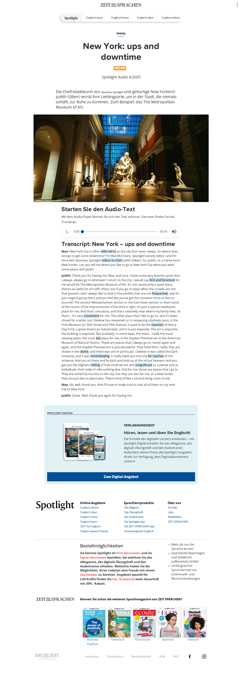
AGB (162, 656)
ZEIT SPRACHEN (178, 521)
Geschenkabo (89, 575)
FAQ (175, 656)
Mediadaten (175, 517)
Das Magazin (131, 507)
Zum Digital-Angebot (121, 476)
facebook (189, 656)
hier (114, 579)
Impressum (92, 656)
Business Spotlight (112, 92)
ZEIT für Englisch (90, 526)
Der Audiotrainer (134, 517)
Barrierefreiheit (141, 656)
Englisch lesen (94, 17)
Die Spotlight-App (134, 521)
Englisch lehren (171, 17)
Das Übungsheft (133, 512)
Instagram (204, 656)
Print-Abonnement (128, 553)
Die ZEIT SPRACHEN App (139, 526)
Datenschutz (115, 656)
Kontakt (172, 507)
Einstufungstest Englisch (139, 531)
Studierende (127, 579)
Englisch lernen (89, 507)
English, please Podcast (94, 531)
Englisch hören (120, 17)
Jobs (170, 512)
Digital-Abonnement (93, 558)
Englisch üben (145, 17)
